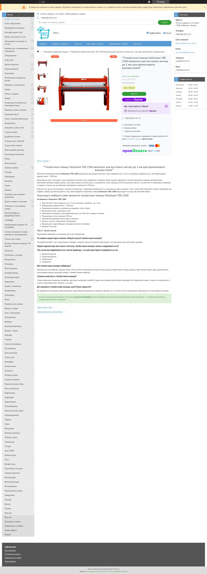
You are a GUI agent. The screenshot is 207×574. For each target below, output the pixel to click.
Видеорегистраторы (13, 326)
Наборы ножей (11, 437)
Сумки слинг (10, 357)
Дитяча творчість (12, 64)
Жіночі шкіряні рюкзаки (14, 150)
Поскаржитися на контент (96, 571)
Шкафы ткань (10, 464)
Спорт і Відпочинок (12, 23)
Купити (134, 93)
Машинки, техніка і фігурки (16, 110)
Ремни (7, 159)
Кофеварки (9, 397)
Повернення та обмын (14, 526)
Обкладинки (10, 176)
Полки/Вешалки (11, 406)
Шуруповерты (10, 402)
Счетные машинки (12, 379)
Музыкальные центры (13, 490)
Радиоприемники (12, 415)
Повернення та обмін (118, 44)
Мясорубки (9, 428)
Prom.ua (116, 569)
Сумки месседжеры (13, 344)
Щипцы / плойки (11, 308)
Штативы (8, 321)
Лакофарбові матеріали (14, 28)
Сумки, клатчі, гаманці (13, 145)
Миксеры (8, 335)
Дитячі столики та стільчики (16, 201)
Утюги (7, 424)
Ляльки (7, 98)
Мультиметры (10, 290)
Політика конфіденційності (117, 571)
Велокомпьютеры (12, 482)
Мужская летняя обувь (14, 410)
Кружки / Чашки (11, 330)
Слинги (7, 185)
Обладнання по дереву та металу (15, 42)
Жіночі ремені (10, 163)
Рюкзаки (8, 172)
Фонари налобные (12, 433)
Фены (7, 299)
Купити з (134, 99)
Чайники (8, 419)
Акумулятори (10, 123)
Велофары (9, 362)
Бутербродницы (11, 273)
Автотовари (9, 73)
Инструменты (10, 259)
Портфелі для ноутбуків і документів (15, 195)
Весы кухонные (11, 268)
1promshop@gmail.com (185, 52)
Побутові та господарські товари (15, 207)
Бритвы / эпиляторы (13, 286)
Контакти (137, 44)
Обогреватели (11, 55)
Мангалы (8, 513)
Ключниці (8, 181)
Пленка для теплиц (12, 239)
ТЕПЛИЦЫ (9, 220)
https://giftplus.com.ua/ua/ (186, 43)
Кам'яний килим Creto (13, 32)
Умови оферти (11, 530)
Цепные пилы (10, 366)
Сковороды (9, 442)
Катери (7, 89)
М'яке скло (9, 60)
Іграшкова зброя (12, 114)
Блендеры (9, 264)
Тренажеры (9, 295)
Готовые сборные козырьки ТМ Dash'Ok (17, 244)
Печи (7, 459)
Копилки (8, 499)
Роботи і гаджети (12, 94)
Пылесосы (9, 250)
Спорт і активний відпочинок (16, 119)
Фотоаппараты (11, 486)
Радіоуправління (11, 69)
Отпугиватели (10, 317)
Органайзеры (10, 348)
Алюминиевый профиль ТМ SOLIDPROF (16, 226)
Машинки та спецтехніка (15, 85)
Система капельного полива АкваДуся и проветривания (16, 233)
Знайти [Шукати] (165, 22)
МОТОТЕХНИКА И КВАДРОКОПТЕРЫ (12, 214)
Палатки (8, 508)
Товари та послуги (12, 19)
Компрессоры (10, 455)
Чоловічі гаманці (11, 167)
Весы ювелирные (12, 388)
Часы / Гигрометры (12, 313)
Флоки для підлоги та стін (15, 37)
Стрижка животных (12, 473)
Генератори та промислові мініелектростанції (15, 104)
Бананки (8, 190)
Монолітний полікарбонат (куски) (15, 79)
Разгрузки (9, 370)
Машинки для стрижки (14, 304)
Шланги (8, 504)
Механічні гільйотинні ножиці (56, 52)
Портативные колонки (14, 468)
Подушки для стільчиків (14, 141)
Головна (43, 44)
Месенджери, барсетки (14, 154)
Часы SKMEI (9, 450)
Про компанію (10, 550)
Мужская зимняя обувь (14, 384)
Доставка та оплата (13, 521)
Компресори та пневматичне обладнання (16, 49)
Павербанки (10, 495)
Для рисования (11, 353)
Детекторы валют (12, 277)
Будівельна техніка (12, 136)
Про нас (8, 517)
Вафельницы (10, 393)
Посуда (8, 446)
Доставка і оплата (95, 44)
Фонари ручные (11, 375)
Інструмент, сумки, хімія (14, 127)
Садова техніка (11, 132)
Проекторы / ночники (13, 255)
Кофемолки (9, 281)
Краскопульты (10, 477)
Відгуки (8, 534)
